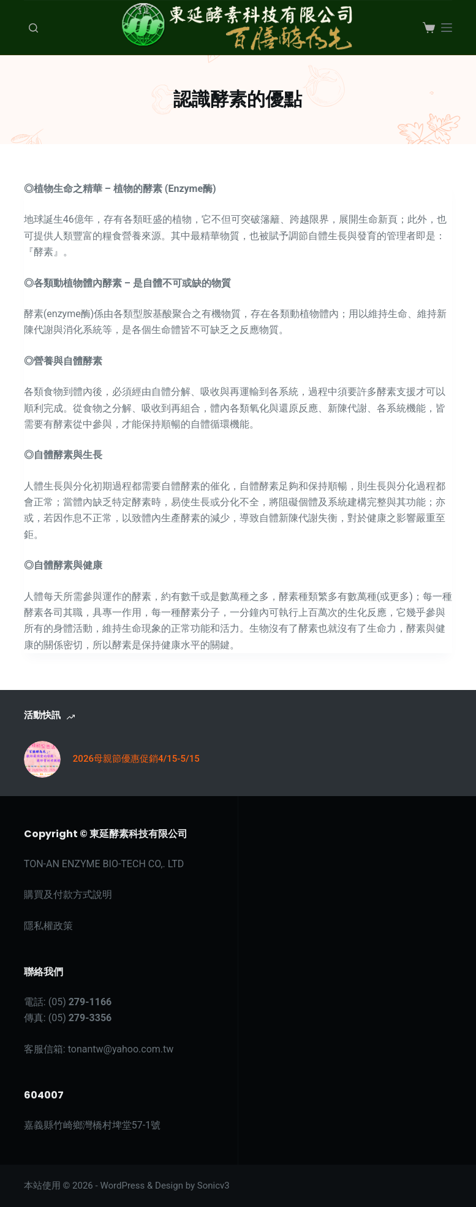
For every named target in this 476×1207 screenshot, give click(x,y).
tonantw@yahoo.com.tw (121, 1049)
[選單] (446, 27)
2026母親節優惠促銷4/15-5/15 (136, 758)
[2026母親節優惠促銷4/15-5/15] (42, 759)
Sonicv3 (213, 1185)
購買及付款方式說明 (68, 894)
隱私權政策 (48, 926)
